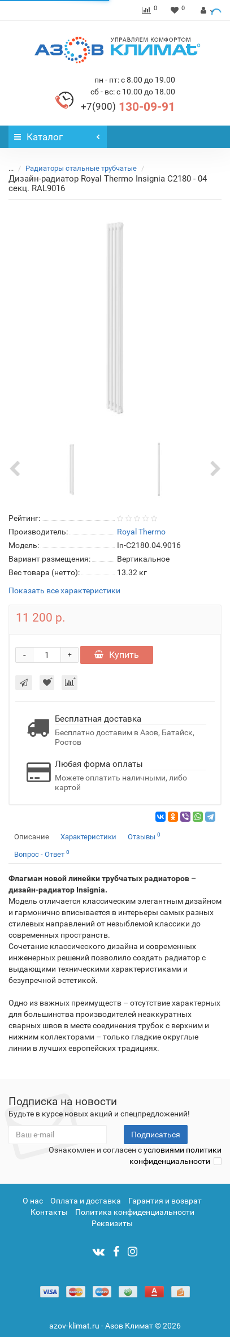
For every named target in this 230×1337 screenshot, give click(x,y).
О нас (33, 1200)
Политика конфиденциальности (134, 1212)
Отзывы (144, 836)
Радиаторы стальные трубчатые (81, 168)
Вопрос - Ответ (42, 854)
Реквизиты (112, 1223)
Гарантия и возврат (165, 1200)
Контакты (49, 1212)
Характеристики (88, 837)
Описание (31, 837)
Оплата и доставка (85, 1200)
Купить (116, 654)
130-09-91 (128, 107)
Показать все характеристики (64, 590)
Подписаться (155, 1134)
